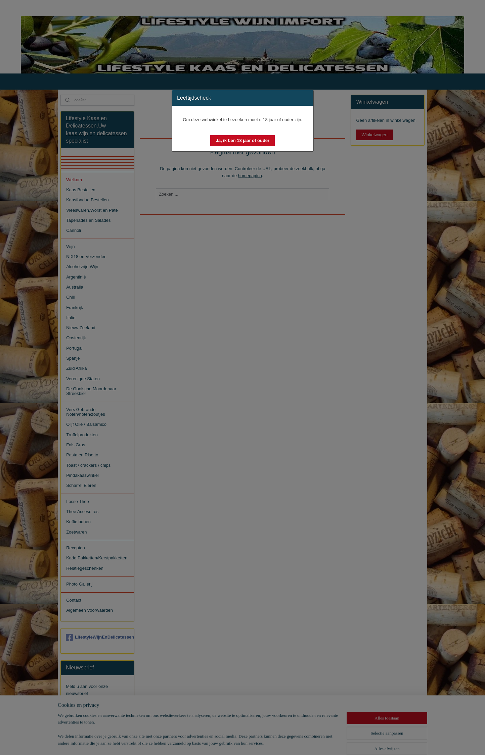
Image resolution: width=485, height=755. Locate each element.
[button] (242, 140)
